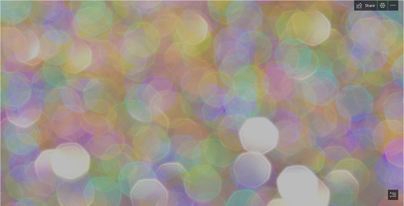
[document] (202, 103)
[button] (365, 5)
